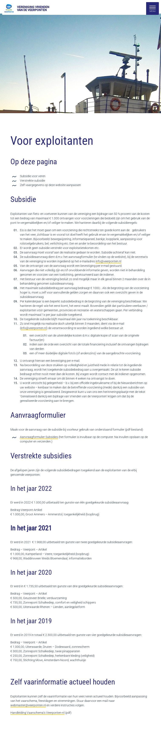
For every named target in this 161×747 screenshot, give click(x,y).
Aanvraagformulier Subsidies (39, 437)
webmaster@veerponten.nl (28, 705)
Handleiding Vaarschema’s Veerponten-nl (37, 712)
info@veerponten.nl (108, 261)
